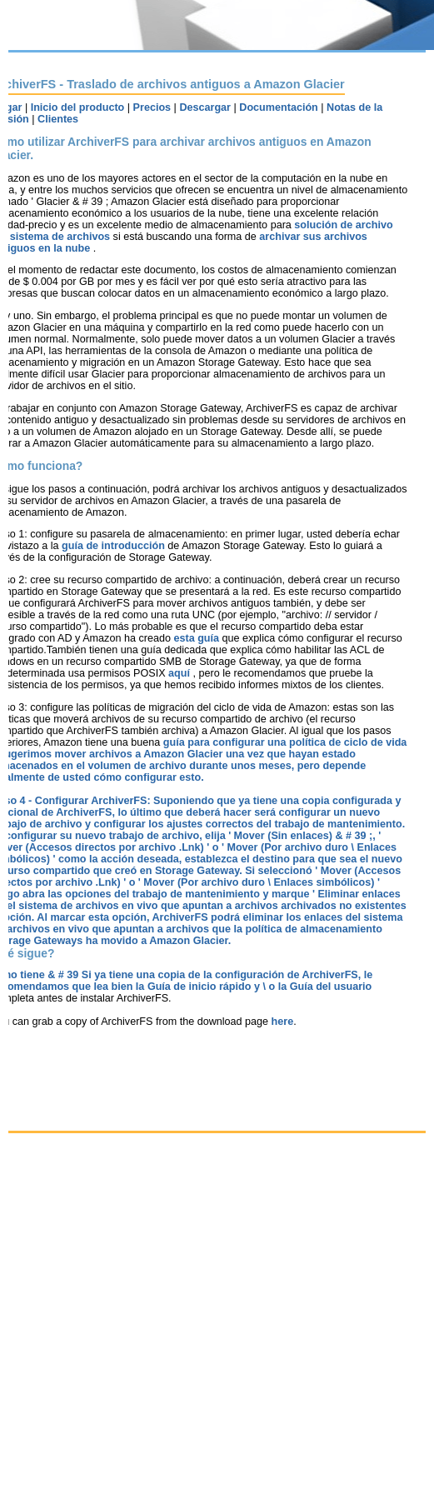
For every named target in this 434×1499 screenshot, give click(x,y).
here (283, 1021)
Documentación (278, 107)
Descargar (205, 107)
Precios (152, 107)
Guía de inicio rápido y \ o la (218, 986)
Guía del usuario (331, 986)
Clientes (57, 119)
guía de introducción (114, 546)
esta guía (197, 638)
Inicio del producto (78, 107)
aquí (180, 673)
